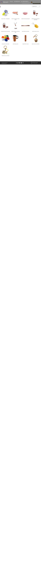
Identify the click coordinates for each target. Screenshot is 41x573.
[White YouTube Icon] (21, 63)
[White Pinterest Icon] (23, 63)
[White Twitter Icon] (18, 63)
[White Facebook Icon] (16, 63)
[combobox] (36, 6)
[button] (36, 3)
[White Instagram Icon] (19, 63)
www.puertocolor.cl (4, 63)
